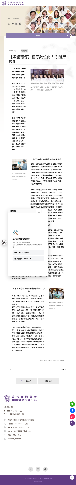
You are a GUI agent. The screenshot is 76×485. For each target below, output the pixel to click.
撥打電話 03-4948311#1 (23, 258)
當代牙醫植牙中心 (14, 435)
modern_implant (14, 438)
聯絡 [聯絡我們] (4, 242)
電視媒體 (16, 19)
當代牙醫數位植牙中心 (22, 431)
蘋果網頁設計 (38, 481)
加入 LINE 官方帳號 (21, 252)
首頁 (8, 19)
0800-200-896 (24, 427)
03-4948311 (19, 423)
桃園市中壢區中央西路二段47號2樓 (20, 420)
